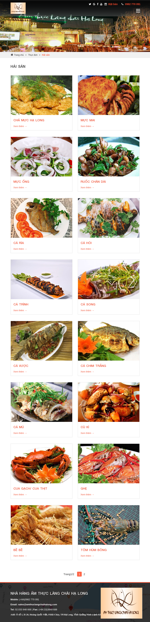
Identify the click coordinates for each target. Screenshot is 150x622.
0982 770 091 (133, 4)
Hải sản (46, 55)
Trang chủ (19, 55)
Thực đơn (32, 55)
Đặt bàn (113, 4)
